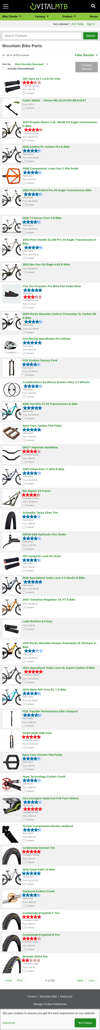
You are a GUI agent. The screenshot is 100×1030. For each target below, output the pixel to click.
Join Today (77, 23)
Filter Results (86, 55)
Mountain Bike (48, 996)
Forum (93, 16)
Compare (30, 93)
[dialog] (50, 1019)
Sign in (91, 23)
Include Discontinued (21, 68)
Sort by (6, 64)
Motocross (66, 996)
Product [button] (67, 16)
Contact (32, 996)
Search (90, 35)
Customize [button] (9, 1022)
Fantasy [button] (40, 16)
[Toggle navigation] (5, 6)
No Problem (85, 1022)
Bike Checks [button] (10, 16)
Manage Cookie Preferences (50, 1004)
